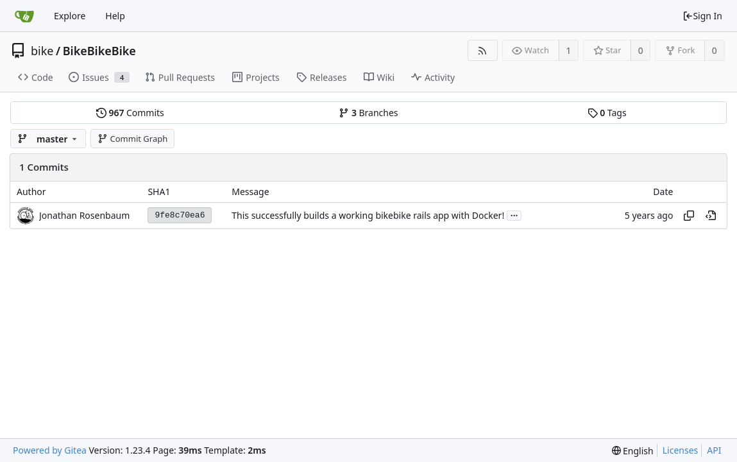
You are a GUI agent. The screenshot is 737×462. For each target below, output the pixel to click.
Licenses (681, 450)
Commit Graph (132, 138)
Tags (607, 113)
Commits (130, 113)
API (714, 450)
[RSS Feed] (483, 50)
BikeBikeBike (99, 50)
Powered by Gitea (50, 450)
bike (42, 50)
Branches (368, 113)
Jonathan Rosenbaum (84, 215)
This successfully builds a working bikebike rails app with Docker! (368, 215)
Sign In (702, 16)
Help (115, 16)
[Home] (24, 16)
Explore (69, 16)
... (514, 214)
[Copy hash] (689, 215)
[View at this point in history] (710, 215)
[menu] (633, 451)
